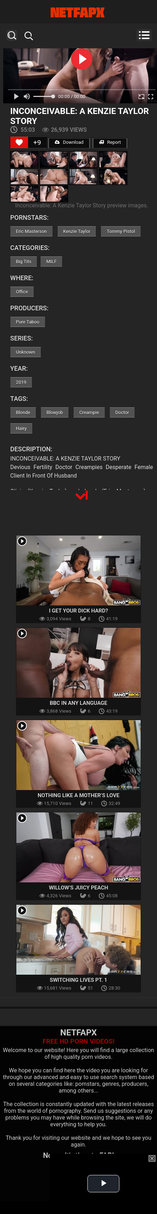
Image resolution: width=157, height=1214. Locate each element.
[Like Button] (19, 142)
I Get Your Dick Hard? (78, 611)
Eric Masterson (31, 231)
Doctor (122, 412)
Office (22, 291)
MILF (51, 261)
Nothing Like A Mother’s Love (78, 795)
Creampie (89, 412)
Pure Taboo (27, 322)
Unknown (25, 352)
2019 (21, 382)
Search (11, 35)
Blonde (23, 412)
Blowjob (55, 412)
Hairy (21, 428)
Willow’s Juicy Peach (78, 887)
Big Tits (23, 261)
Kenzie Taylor (77, 231)
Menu (144, 35)
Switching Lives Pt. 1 (78, 980)
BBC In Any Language (78, 703)
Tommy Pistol (121, 231)
